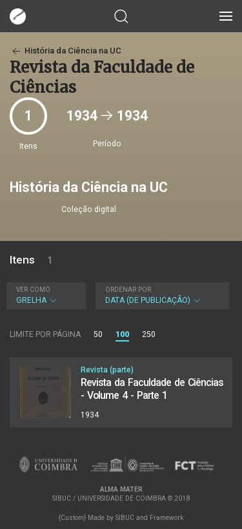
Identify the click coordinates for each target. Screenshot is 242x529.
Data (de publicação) (161, 295)
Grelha (44, 295)
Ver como (33, 289)
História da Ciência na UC (65, 50)
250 (149, 334)
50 (98, 334)
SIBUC (125, 517)
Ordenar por (128, 289)
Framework (166, 517)
